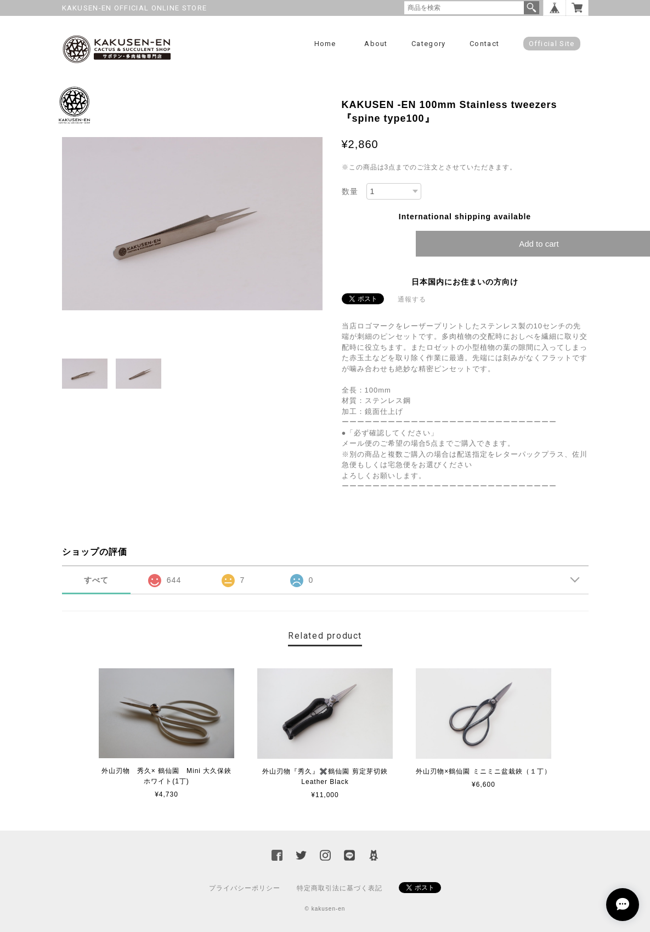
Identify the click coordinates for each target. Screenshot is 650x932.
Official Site (552, 43)
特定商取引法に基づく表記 (339, 888)
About (376, 43)
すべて (96, 580)
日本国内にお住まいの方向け (464, 281)
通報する (412, 299)
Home (325, 43)
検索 (531, 7)
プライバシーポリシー (244, 888)
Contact (484, 43)
